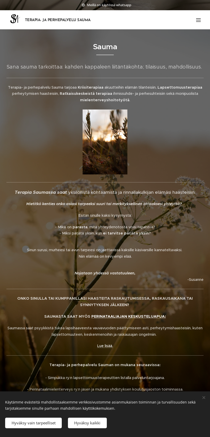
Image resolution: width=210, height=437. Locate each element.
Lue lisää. (105, 345)
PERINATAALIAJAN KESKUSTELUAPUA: (128, 316)
